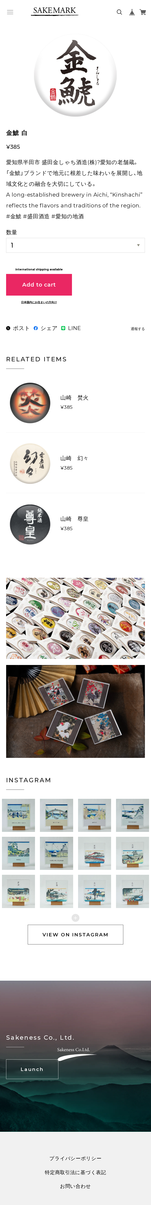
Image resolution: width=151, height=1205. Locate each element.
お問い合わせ (75, 1193)
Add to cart (39, 284)
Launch (32, 1077)
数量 (11, 232)
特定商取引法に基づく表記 (75, 1179)
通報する (138, 329)
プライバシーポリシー (75, 1165)
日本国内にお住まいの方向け (39, 302)
